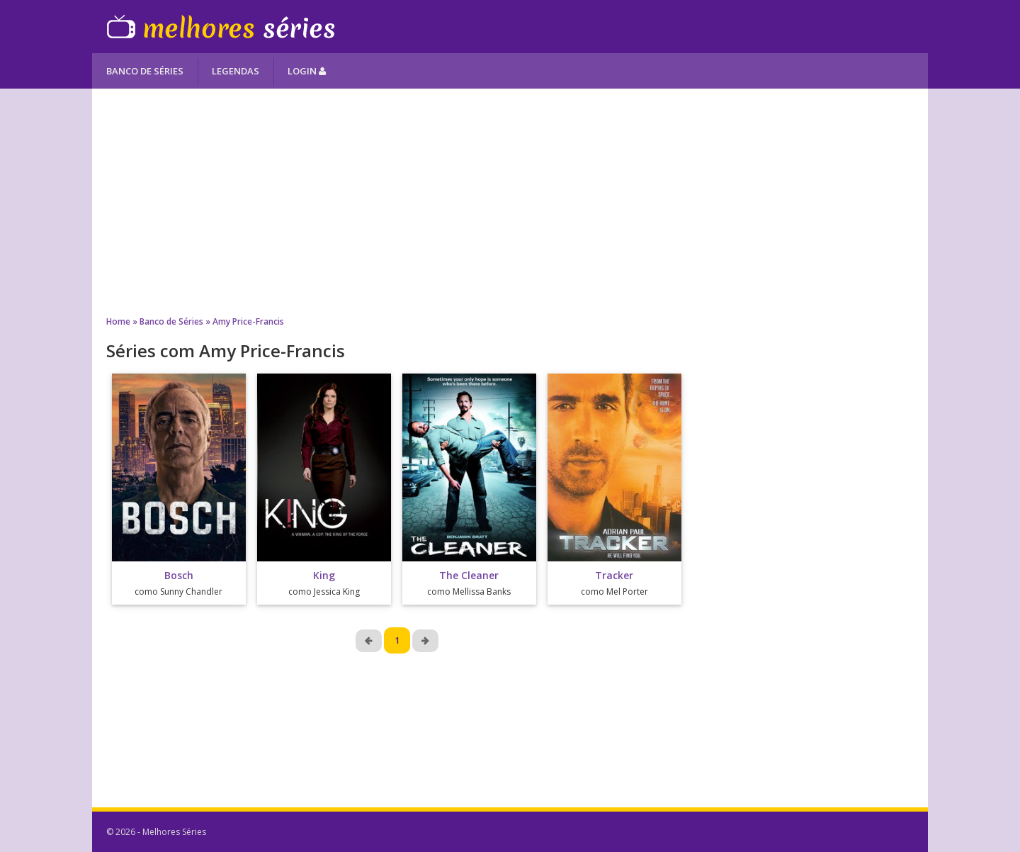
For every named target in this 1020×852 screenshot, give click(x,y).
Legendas (235, 71)
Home (118, 321)
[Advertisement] (510, 202)
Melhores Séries (220, 26)
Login (307, 71)
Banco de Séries (144, 71)
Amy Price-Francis (248, 321)
